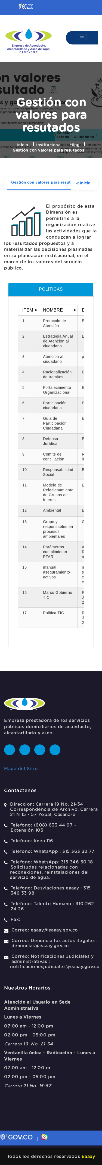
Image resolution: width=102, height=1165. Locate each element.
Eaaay (88, 1156)
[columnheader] (28, 580)
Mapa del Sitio (21, 769)
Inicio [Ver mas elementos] (83, 183)
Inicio (22, 145)
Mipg (74, 145)
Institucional (49, 145)
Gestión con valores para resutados (45, 182)
